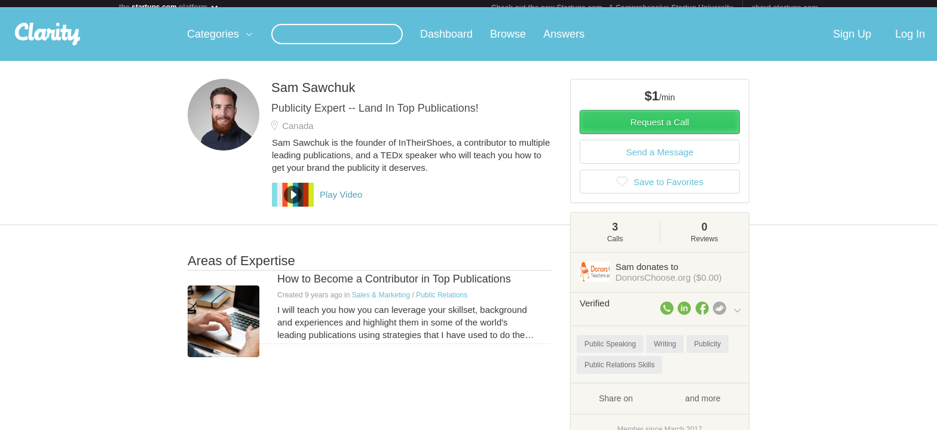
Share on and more (660, 405)
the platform (169, 7)
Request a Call (659, 129)
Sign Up (852, 41)
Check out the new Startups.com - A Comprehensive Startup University (612, 8)
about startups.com (785, 8)
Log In (910, 41)
